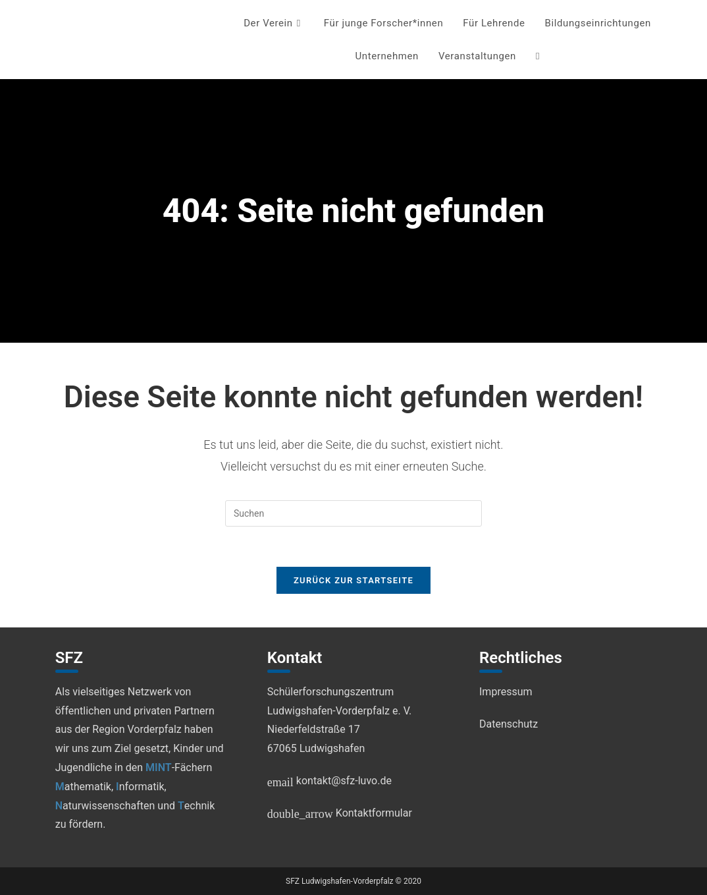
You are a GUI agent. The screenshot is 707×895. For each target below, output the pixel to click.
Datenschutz (508, 724)
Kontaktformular (339, 813)
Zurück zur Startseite (353, 580)
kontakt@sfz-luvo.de (329, 780)
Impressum (506, 691)
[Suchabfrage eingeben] (353, 513)
